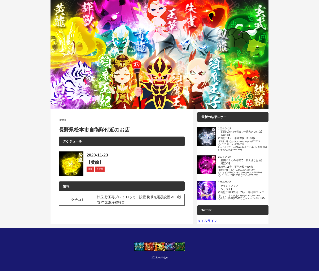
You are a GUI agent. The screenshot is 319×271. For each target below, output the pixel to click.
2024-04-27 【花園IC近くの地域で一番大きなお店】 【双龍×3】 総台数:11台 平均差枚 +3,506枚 (243, 139)
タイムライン (207, 221)
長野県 (100, 169)
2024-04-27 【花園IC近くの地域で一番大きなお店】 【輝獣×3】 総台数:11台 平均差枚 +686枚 (243, 166)
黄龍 (90, 169)
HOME (63, 120)
